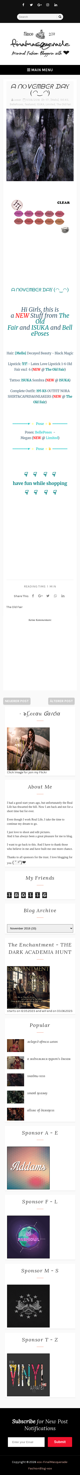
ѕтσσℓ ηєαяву (37, 1093)
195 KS (64, 99)
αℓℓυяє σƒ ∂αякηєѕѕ (41, 1110)
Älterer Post (61, 701)
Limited (50, 104)
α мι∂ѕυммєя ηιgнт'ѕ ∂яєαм (49, 1059)
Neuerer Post (17, 701)
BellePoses (16, 104)
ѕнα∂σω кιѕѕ (36, 1076)
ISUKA (40, 104)
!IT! (47, 99)
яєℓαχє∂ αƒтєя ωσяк (42, 1041)
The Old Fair (64, 104)
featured (30, 104)
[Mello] (55, 99)
